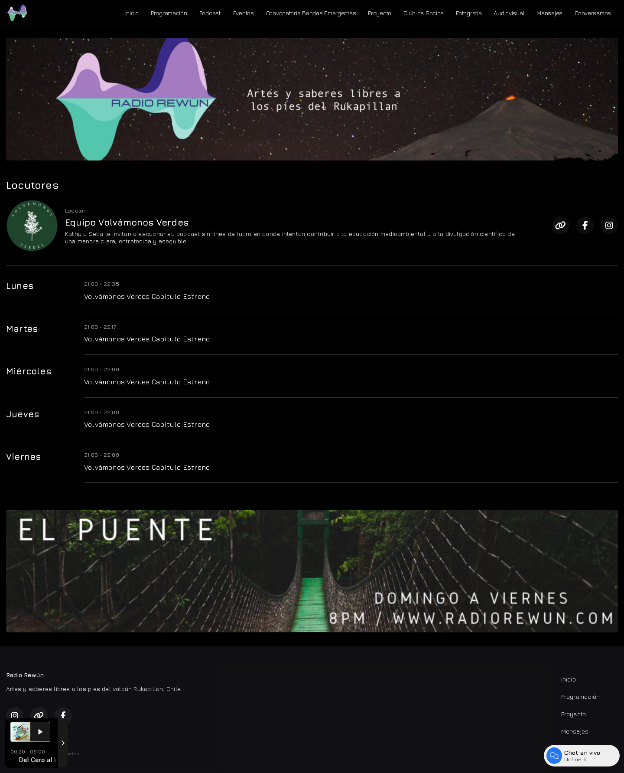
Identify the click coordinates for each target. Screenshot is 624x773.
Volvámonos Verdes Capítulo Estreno (147, 296)
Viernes (23, 457)
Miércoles (28, 371)
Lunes (19, 286)
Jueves (22, 414)
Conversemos (593, 12)
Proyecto (379, 12)
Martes (22, 329)
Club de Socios (423, 12)
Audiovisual (509, 12)
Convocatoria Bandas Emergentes (311, 12)
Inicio (132, 12)
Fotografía (468, 12)
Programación (169, 12)
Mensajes (549, 12)
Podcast (210, 12)
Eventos (243, 12)
